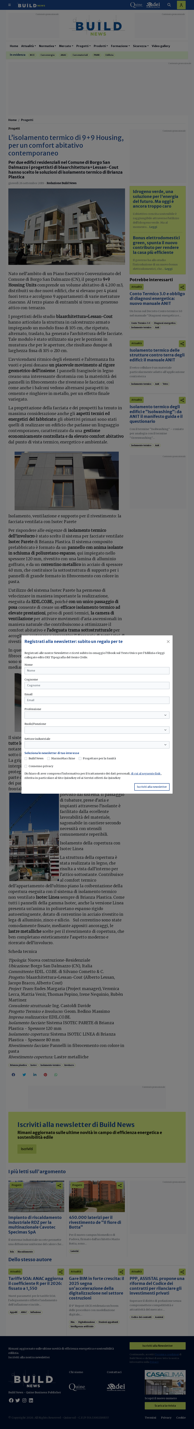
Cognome (31, 679)
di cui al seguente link (146, 773)
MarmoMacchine (63, 758)
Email (28, 694)
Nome (28, 664)
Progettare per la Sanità (99, 758)
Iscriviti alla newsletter (152, 787)
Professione (32, 709)
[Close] (168, 641)
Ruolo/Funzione (35, 724)
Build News (36, 758)
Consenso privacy (41, 766)
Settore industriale (37, 739)
